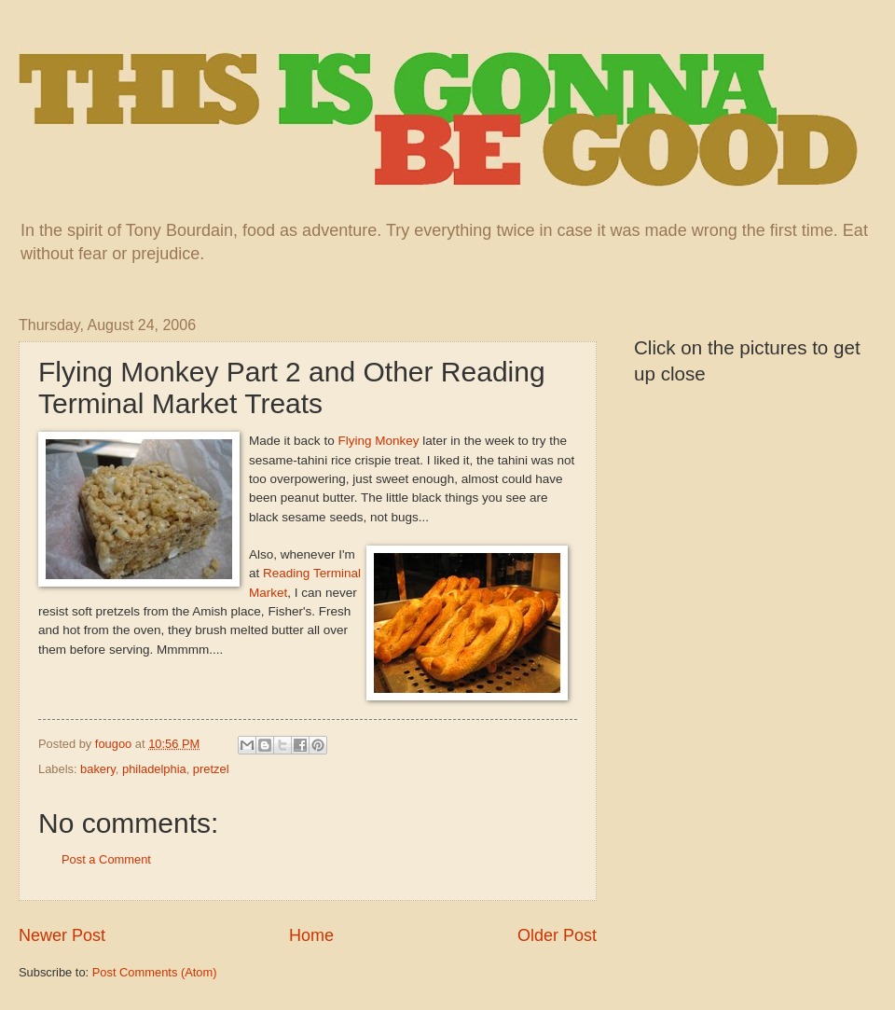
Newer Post (62, 935)
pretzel (211, 769)
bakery (98, 769)
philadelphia (154, 769)
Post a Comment (106, 859)
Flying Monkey (378, 441)
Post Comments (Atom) (154, 972)
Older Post (557, 935)
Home (311, 935)
